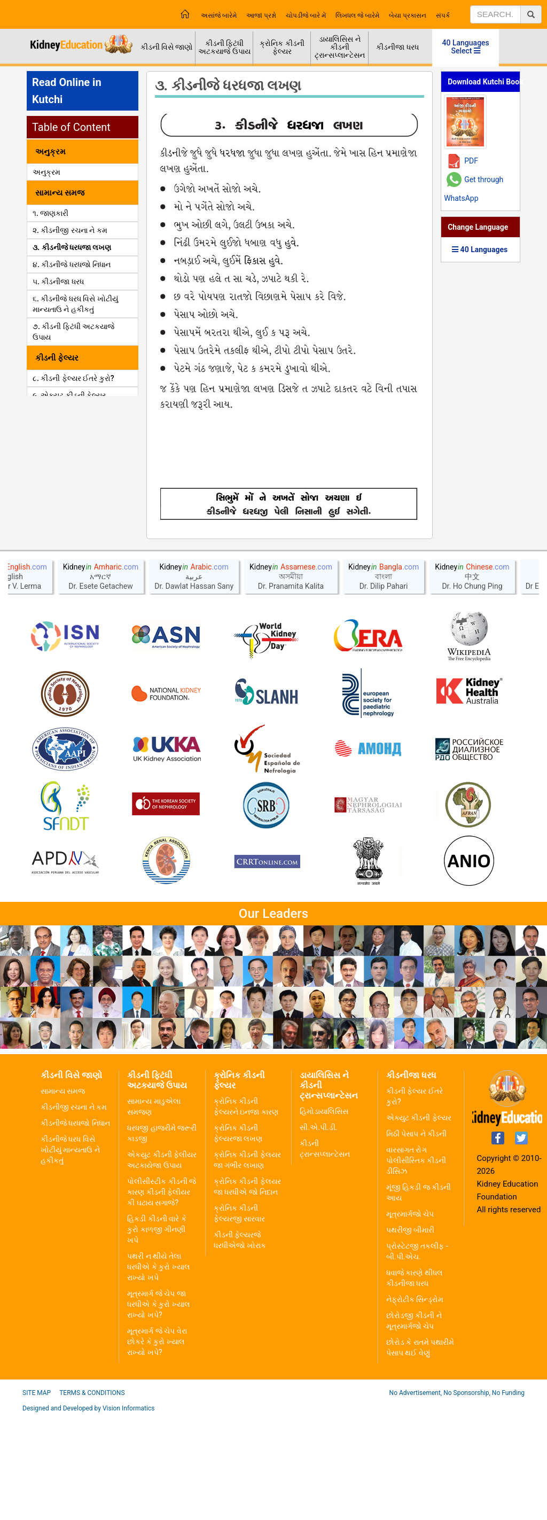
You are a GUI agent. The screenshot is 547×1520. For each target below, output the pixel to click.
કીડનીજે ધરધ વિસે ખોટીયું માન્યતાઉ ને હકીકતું (70, 1253)
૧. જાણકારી (50, 213)
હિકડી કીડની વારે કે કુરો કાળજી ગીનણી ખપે (156, 1333)
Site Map (36, 1496)
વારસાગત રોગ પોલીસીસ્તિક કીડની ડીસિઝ (416, 1264)
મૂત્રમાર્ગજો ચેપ (410, 1317)
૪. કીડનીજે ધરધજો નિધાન (72, 264)
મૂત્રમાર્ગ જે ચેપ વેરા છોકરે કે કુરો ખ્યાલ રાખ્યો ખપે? (156, 1445)
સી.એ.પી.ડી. (318, 1231)
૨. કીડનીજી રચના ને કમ (70, 230)
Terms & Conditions (91, 1496)
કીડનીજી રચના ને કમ (74, 1210)
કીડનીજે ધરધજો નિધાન (75, 1226)
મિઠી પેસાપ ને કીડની (416, 1237)
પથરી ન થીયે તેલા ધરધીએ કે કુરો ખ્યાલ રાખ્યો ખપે (158, 1370)
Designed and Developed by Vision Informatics (88, 1512)
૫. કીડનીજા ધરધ (58, 281)
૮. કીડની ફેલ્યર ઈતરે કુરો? (73, 378)
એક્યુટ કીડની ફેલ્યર (418, 1221)
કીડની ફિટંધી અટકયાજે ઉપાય (224, 47)
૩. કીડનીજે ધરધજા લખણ (72, 247)
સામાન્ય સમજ (63, 1194)
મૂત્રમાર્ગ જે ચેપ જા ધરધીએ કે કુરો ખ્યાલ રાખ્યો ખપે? (158, 1408)
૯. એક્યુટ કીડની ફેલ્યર (69, 395)
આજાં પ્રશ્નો (261, 15)
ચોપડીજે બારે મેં (306, 15)
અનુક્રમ (46, 172)
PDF (471, 161)
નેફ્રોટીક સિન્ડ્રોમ (414, 1403)
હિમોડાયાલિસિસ (324, 1215)
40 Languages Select (465, 46)
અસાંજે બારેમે (219, 15)
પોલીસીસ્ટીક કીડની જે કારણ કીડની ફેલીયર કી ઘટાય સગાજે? (161, 1296)
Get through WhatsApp (473, 188)
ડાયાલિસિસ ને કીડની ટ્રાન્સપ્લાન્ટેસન (340, 47)
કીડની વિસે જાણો (166, 47)
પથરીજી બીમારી (410, 1333)
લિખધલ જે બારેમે (357, 15)
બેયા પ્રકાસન (407, 15)
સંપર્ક (443, 15)
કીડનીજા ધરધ (397, 47)
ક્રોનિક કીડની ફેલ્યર (282, 47)
